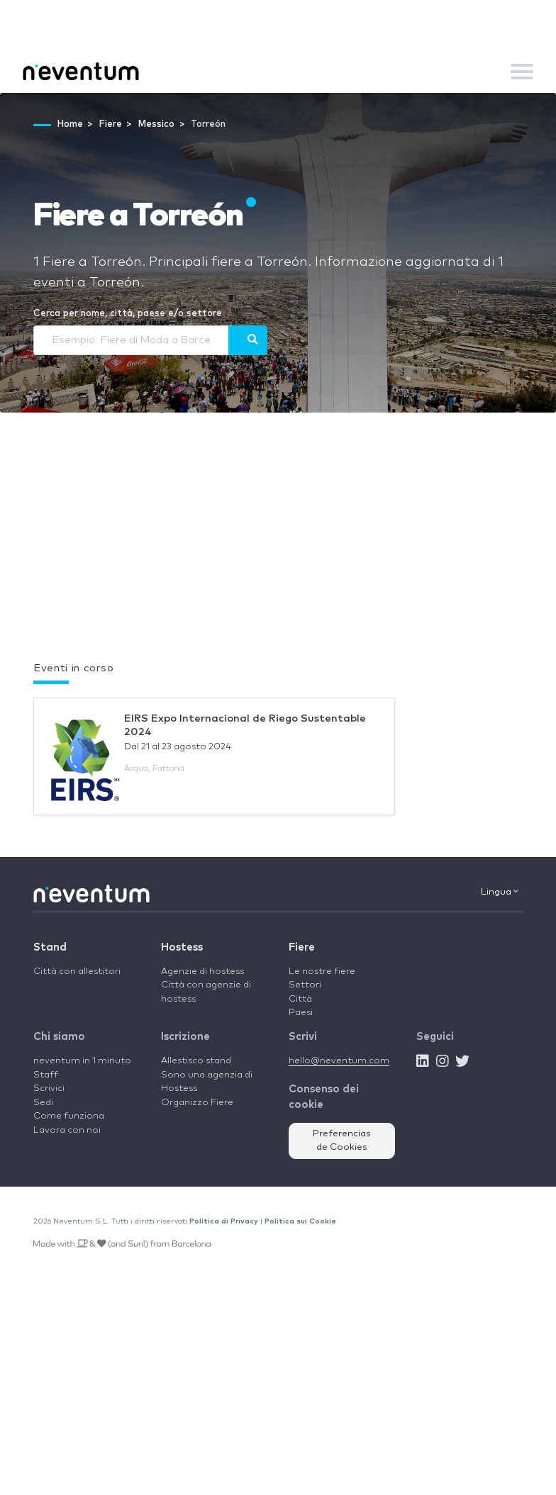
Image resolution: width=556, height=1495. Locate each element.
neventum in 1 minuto (82, 1060)
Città (300, 999)
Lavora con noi (67, 1130)
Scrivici (49, 1088)
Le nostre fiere (322, 971)
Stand (50, 947)
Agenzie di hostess (202, 971)
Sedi (43, 1102)
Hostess (182, 947)
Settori (305, 985)
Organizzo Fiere (197, 1102)
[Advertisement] (278, 546)
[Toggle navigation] (522, 71)
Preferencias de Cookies (342, 1141)
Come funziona (68, 1116)
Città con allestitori (77, 971)
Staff (45, 1075)
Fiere (302, 947)
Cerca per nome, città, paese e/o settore (127, 313)
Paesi (301, 1012)
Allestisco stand (196, 1060)
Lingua (499, 892)
